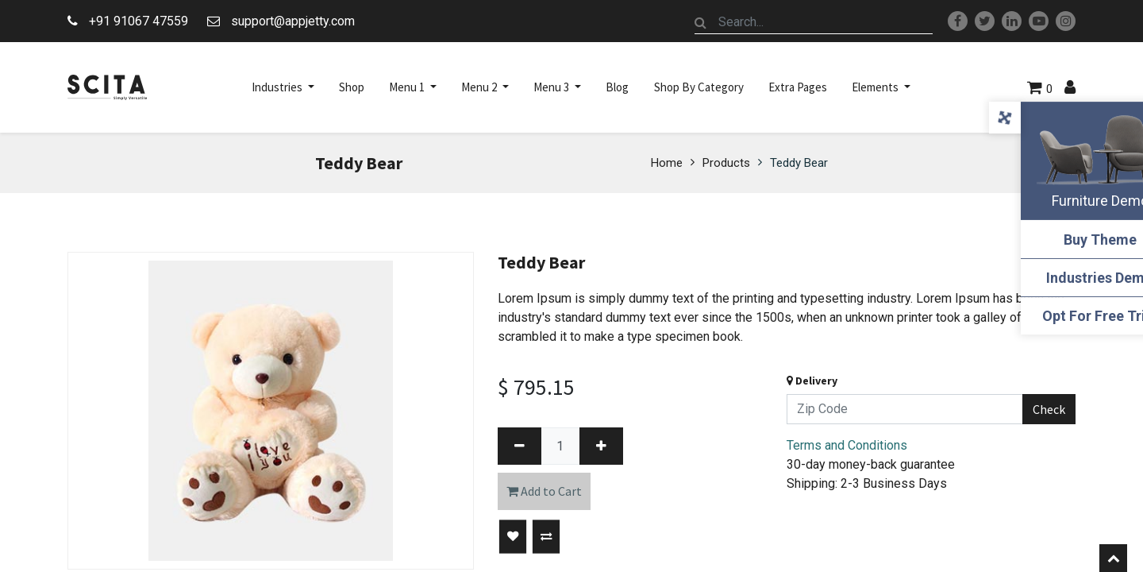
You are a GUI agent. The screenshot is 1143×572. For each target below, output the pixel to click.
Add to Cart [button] (544, 491)
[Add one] (601, 446)
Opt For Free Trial (1064, 315)
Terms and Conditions (847, 445)
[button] (512, 537)
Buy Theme (1063, 239)
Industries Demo (1064, 277)
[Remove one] (519, 446)
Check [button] (1049, 409)
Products (726, 163)
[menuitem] (351, 87)
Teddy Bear (799, 163)
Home (667, 163)
